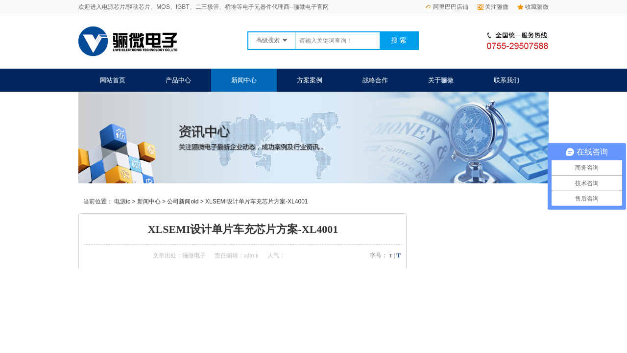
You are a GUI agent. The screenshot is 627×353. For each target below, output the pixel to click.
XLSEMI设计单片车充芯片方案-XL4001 (256, 201)
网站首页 (112, 80)
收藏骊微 (533, 6)
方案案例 (309, 80)
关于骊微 (441, 80)
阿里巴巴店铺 (446, 6)
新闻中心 (244, 80)
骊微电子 (194, 255)
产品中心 (178, 80)
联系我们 (506, 80)
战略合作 (375, 80)
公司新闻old (182, 201)
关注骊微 (493, 6)
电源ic (122, 201)
